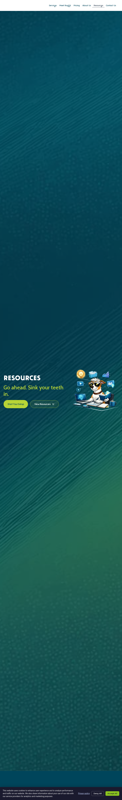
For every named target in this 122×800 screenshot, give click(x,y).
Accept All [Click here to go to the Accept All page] (112, 793)
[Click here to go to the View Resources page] (44, 404)
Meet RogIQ (65, 5)
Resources (98, 5)
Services (53, 5)
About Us (86, 5)
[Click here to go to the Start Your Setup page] (16, 404)
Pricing (77, 5)
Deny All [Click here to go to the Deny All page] (96, 793)
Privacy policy (81, 793)
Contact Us (111, 5)
